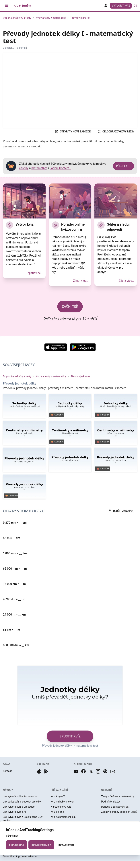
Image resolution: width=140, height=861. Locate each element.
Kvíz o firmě (57, 811)
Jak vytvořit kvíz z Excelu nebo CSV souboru (23, 818)
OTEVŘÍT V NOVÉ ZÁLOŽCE (73, 131)
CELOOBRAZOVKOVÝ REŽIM (116, 131)
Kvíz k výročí (58, 796)
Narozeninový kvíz (61, 806)
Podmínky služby (110, 801)
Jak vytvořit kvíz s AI (14, 811)
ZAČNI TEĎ (70, 306)
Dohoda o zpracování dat (115, 806)
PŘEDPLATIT (123, 166)
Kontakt (7, 771)
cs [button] (135, 5)
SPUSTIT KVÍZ (70, 736)
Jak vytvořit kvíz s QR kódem (19, 806)
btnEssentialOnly (41, 845)
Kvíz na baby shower (62, 801)
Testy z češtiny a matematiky (117, 796)
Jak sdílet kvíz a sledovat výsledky (22, 801)
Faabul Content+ (60, 168)
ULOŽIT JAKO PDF (121, 511)
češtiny (23, 168)
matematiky (39, 168)
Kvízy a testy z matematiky (51, 17)
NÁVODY (8, 789)
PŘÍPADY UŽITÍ (59, 789)
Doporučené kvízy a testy (17, 17)
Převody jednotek (80, 17)
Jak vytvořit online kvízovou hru (20, 796)
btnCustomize (66, 845)
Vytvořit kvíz (121, 5)
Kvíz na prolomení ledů (63, 816)
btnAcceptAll (16, 845)
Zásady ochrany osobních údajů (119, 811)
